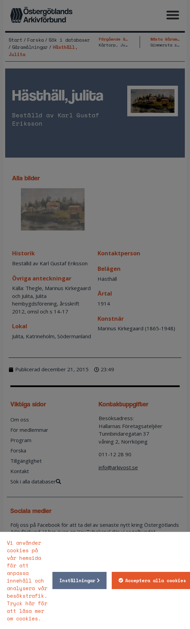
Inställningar (77, 580)
